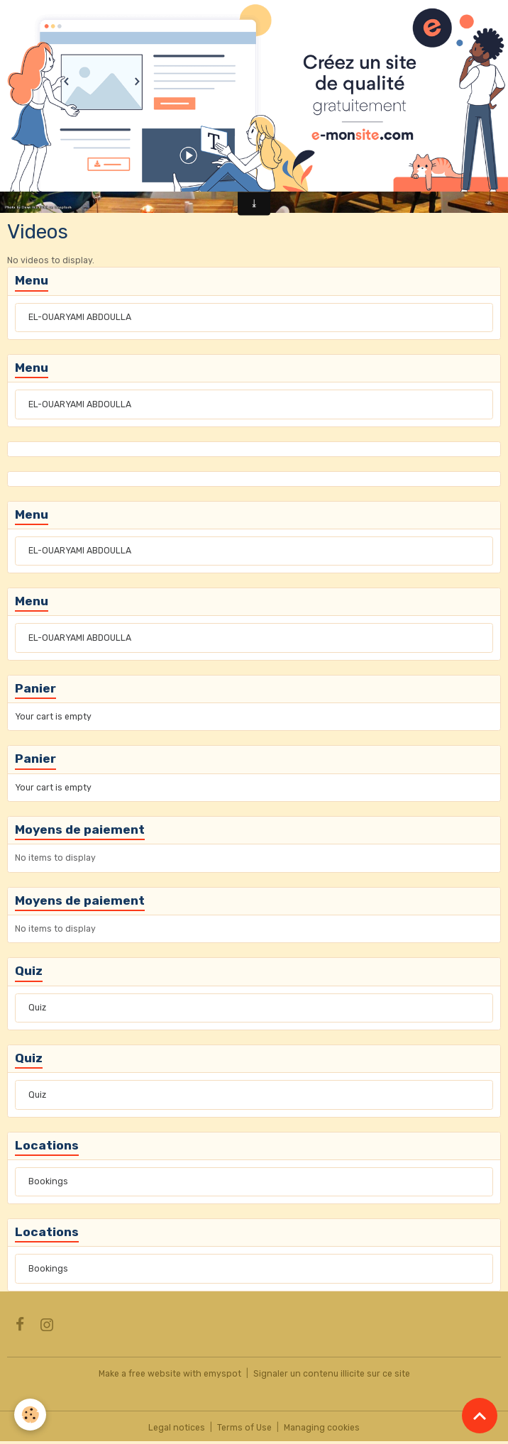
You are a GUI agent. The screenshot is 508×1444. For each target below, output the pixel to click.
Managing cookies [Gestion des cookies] (322, 1428)
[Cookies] (30, 1415)
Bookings (48, 1181)
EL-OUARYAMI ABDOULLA (79, 317)
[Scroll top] (479, 1415)
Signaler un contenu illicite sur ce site (331, 1374)
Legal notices (176, 1428)
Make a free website (140, 1374)
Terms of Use (244, 1428)
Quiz (37, 1008)
